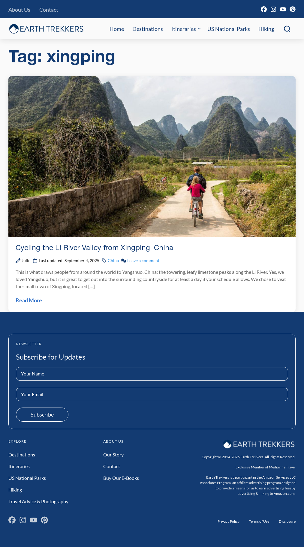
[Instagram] (273, 9)
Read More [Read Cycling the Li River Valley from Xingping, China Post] (29, 300)
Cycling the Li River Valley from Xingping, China (94, 248)
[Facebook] (264, 9)
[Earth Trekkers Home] (46, 29)
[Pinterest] (293, 9)
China (113, 260)
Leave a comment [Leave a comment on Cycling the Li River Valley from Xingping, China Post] (143, 260)
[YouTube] (283, 9)
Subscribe (42, 414)
